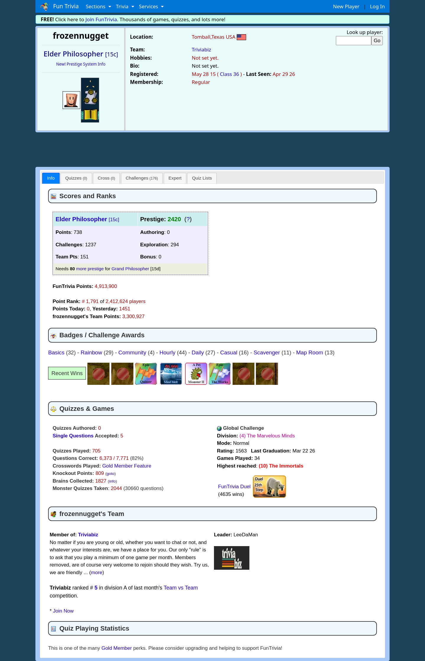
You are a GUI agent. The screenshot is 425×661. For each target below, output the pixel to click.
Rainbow (92, 352)
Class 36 (229, 74)
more (96, 572)
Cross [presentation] (106, 177)
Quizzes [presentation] (76, 177)
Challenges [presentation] (142, 177)
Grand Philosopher (130, 268)
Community (133, 352)
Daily (198, 352)
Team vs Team (181, 588)
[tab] (50, 178)
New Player (346, 6)
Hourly (168, 352)
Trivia (123, 6)
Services (149, 6)
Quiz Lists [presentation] (202, 177)
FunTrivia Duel (234, 486)
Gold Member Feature (126, 466)
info (112, 481)
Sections (96, 6)
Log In (377, 6)
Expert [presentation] (175, 177)
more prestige (90, 268)
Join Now (63, 611)
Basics (57, 352)
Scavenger (268, 352)
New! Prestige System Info (80, 64)
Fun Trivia (59, 6)
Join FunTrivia (101, 19)
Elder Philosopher (87, 219)
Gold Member (117, 648)
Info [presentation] (51, 177)
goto (110, 473)
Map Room (310, 352)
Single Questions (73, 436)
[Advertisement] (212, 148)
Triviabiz (201, 49)
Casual (229, 352)
